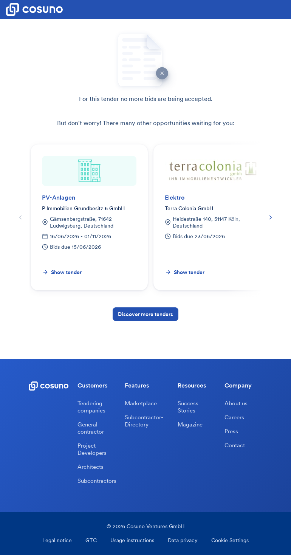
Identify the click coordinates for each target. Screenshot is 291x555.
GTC (91, 540)
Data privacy (183, 540)
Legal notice (57, 540)
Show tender (62, 272)
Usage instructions (132, 540)
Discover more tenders (145, 314)
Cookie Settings (230, 540)
